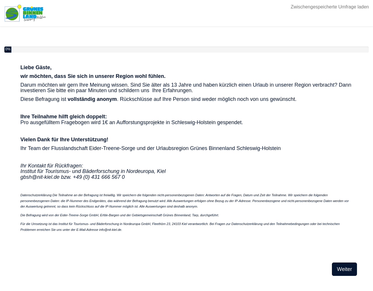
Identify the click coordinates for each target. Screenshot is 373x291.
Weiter (344, 269)
